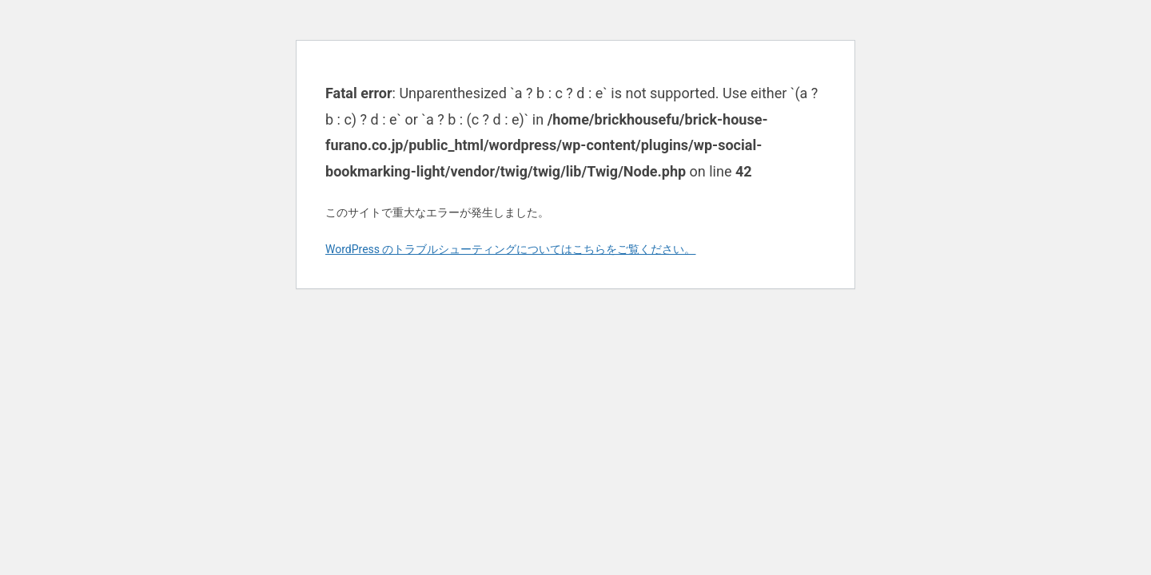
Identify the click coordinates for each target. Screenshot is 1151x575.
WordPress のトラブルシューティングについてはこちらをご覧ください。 (510, 249)
